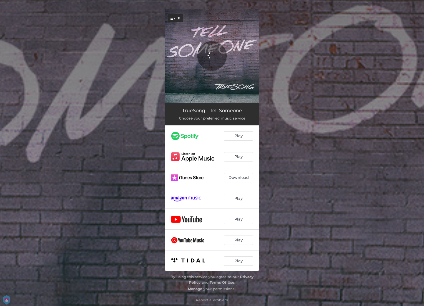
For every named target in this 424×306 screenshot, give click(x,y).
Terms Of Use (222, 282)
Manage (195, 289)
